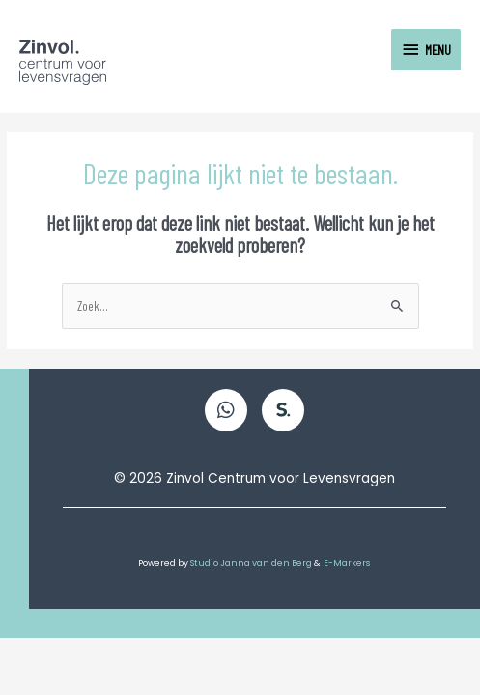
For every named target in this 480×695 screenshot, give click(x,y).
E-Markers (348, 563)
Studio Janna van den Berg (252, 563)
